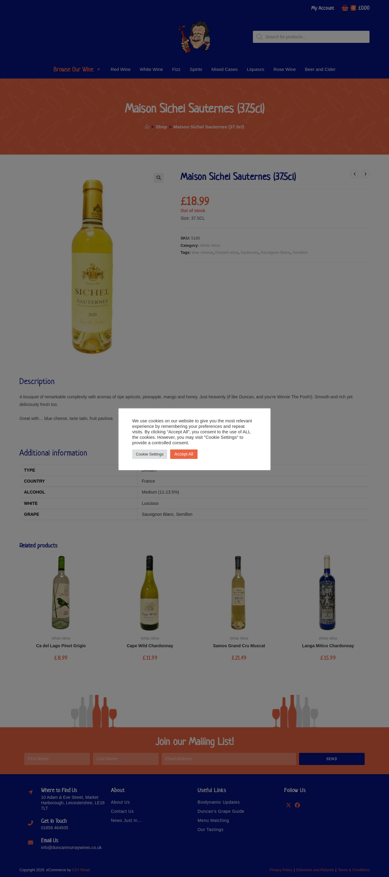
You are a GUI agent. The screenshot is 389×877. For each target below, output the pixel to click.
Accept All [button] (183, 454)
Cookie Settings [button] (150, 454)
